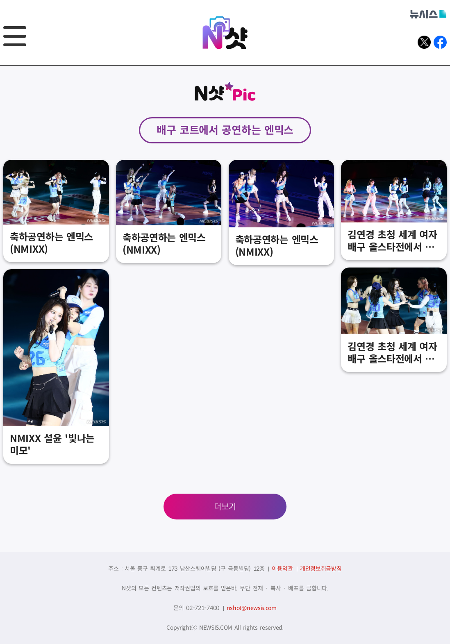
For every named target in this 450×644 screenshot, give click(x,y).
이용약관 (282, 568)
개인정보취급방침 (321, 568)
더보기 (225, 507)
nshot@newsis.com (252, 608)
